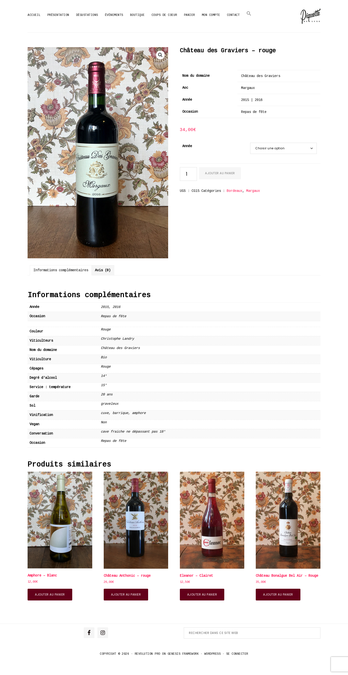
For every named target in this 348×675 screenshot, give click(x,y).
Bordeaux (234, 202)
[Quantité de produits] (188, 185)
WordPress (212, 665)
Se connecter (237, 665)
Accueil (133, 38)
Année (187, 158)
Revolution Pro (147, 665)
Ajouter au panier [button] (50, 606)
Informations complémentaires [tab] (60, 282)
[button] (249, 13)
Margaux (253, 202)
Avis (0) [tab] (103, 282)
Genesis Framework (183, 665)
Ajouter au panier (220, 185)
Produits (153, 38)
